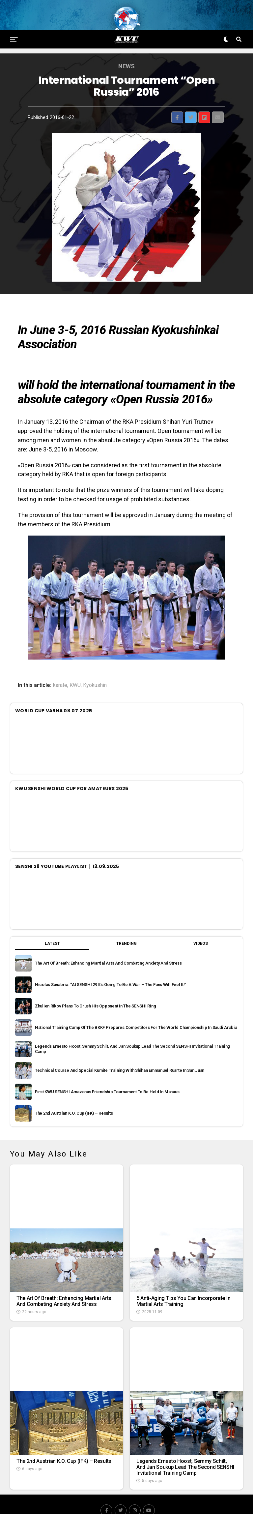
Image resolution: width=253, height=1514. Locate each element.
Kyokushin (95, 672)
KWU (75, 672)
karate (60, 672)
